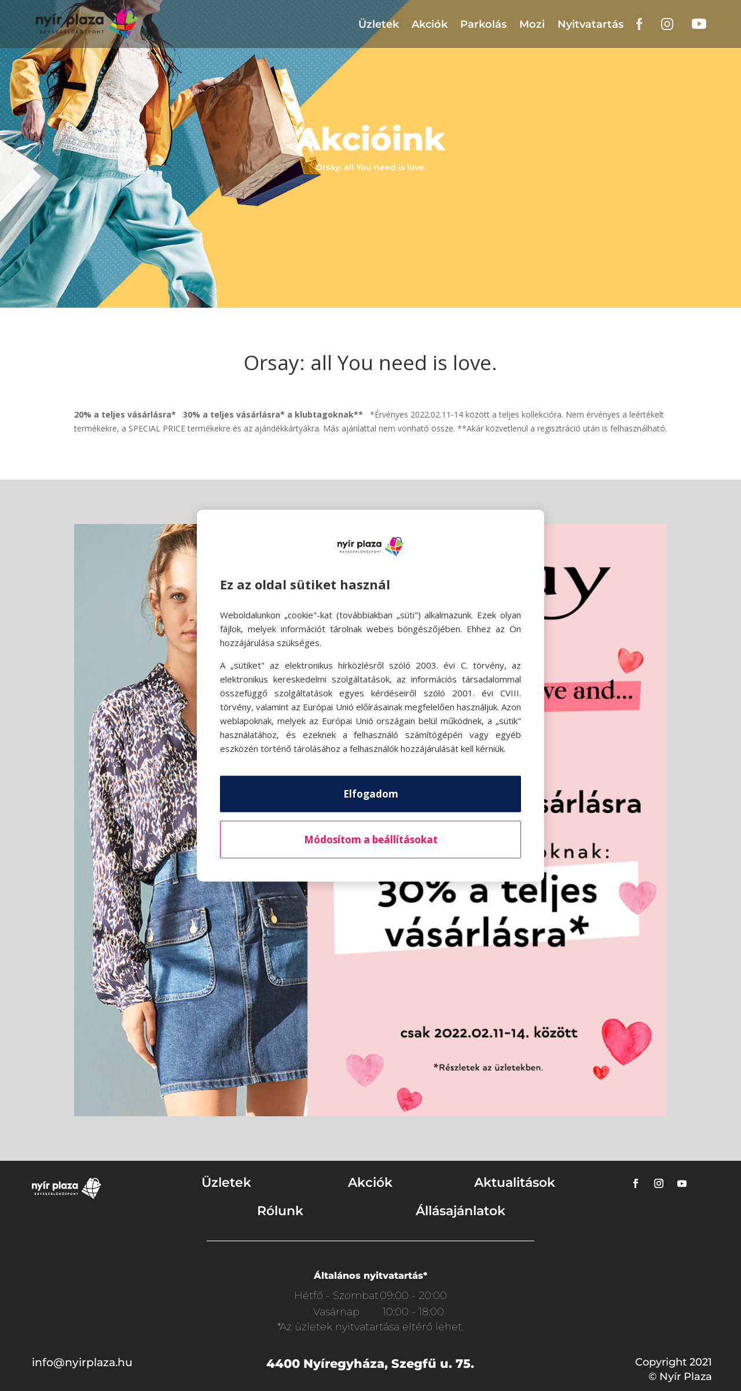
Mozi (532, 24)
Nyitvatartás (590, 24)
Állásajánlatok (460, 1211)
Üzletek (378, 24)
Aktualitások (514, 1182)
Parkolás (483, 24)
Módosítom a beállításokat (371, 839)
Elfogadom (370, 793)
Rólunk (280, 1211)
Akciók (429, 24)
